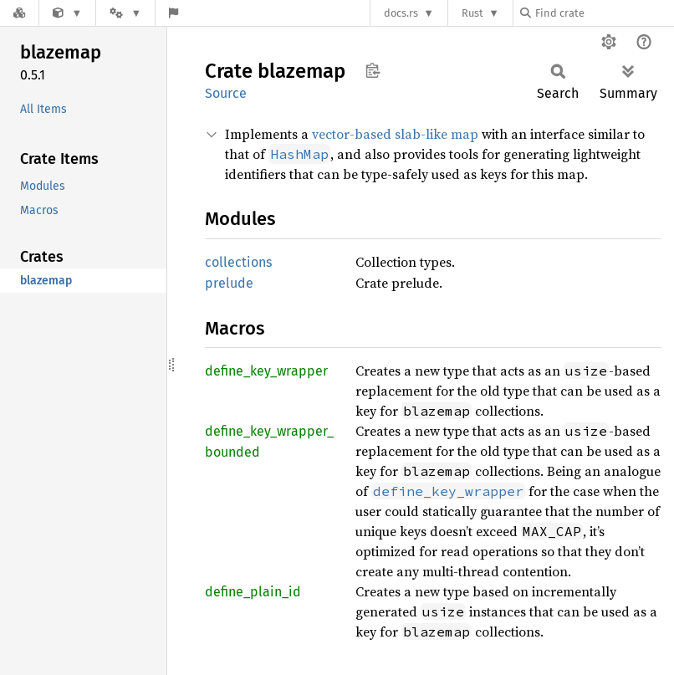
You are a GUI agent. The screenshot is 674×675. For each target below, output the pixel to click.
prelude (229, 283)
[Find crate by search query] (604, 13)
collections (238, 262)
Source (226, 93)
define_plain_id (253, 592)
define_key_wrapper (266, 371)
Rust (472, 13)
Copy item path (372, 70)
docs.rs (401, 13)
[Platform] (125, 13)
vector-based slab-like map (395, 134)
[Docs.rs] (19, 13)
